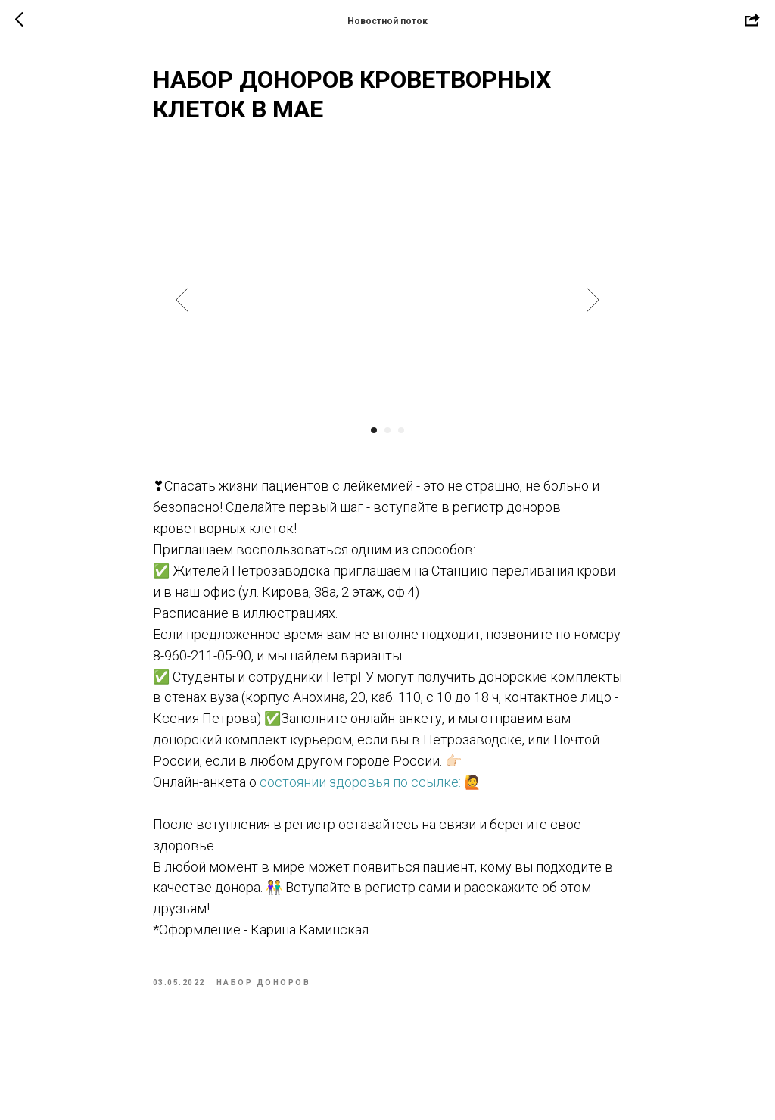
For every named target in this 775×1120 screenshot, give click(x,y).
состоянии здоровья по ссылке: (360, 789)
